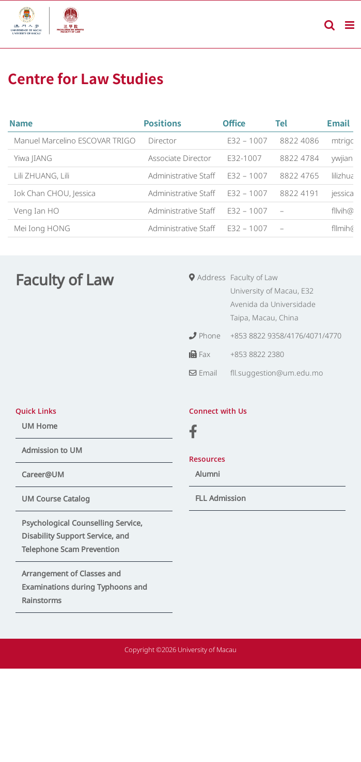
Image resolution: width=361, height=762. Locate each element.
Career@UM (43, 474)
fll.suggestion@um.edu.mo (276, 373)
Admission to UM (52, 450)
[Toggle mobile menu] (350, 25)
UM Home (39, 426)
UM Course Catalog (56, 499)
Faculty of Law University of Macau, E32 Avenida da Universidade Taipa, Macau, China (273, 297)
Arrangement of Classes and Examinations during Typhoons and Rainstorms (84, 587)
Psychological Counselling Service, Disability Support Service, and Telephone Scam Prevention (82, 536)
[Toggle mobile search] (329, 25)
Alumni (207, 474)
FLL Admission (220, 498)
